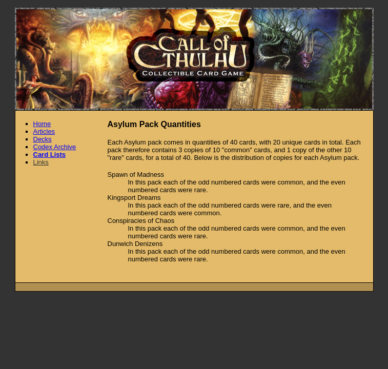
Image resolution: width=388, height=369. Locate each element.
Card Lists (49, 154)
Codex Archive (54, 147)
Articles (44, 131)
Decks (42, 139)
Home (42, 124)
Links (41, 162)
